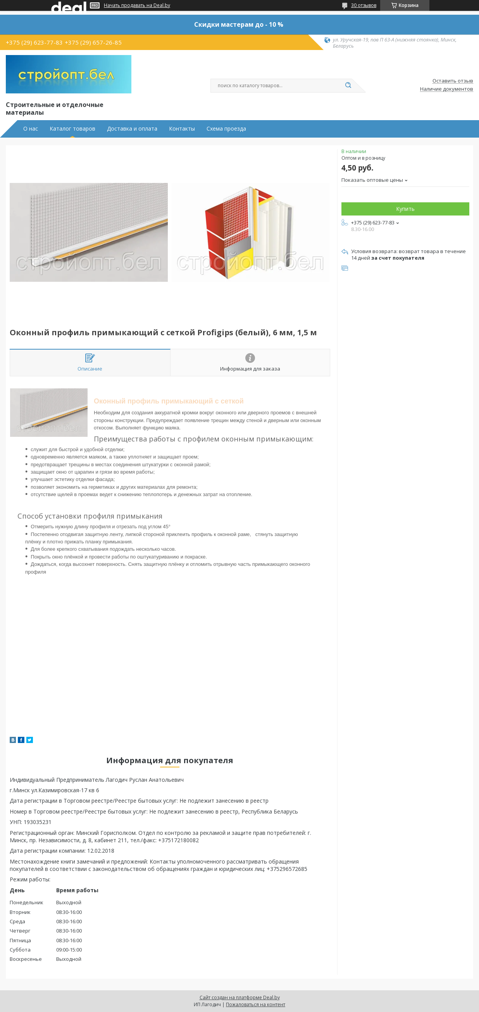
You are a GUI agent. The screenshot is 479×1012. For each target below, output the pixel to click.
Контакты (182, 128)
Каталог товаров (72, 128)
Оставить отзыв (452, 81)
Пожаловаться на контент (255, 1004)
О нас (30, 128)
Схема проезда (226, 128)
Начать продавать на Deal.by (137, 5)
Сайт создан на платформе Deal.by (240, 997)
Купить (405, 208)
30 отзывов (363, 5)
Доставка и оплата (132, 128)
